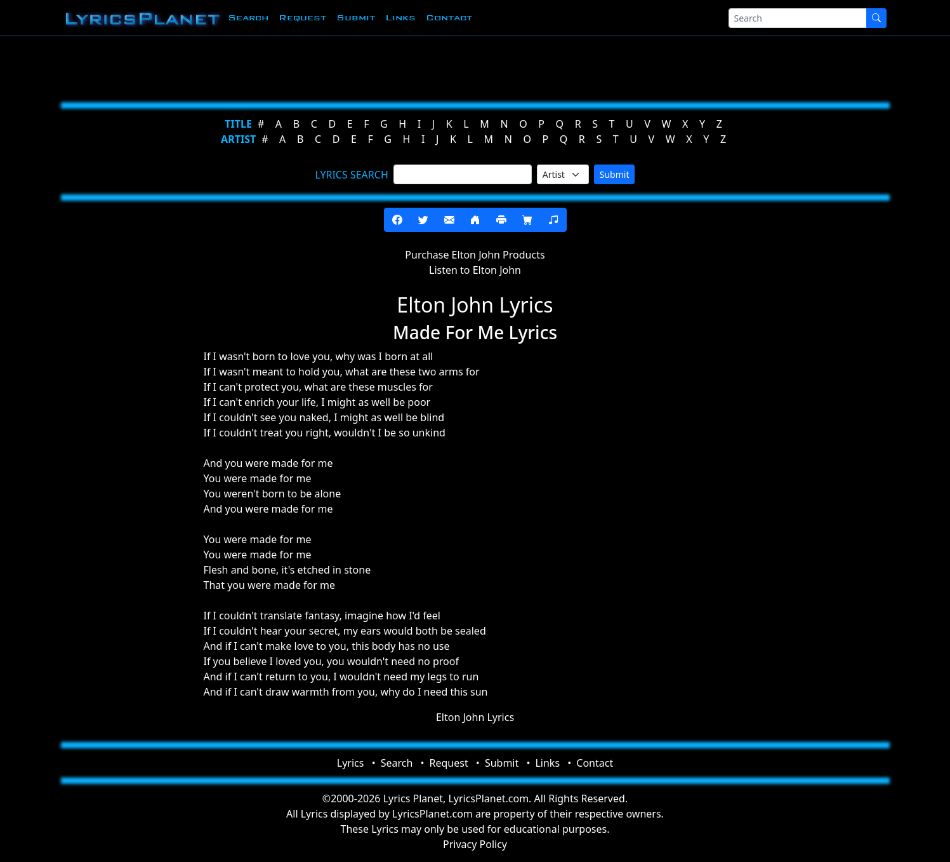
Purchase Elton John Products (474, 255)
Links (400, 17)
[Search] (798, 18)
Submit (355, 17)
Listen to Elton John (475, 270)
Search (248, 17)
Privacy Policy (475, 844)
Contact (449, 17)
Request (302, 17)
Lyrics (350, 763)
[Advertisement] (413, 66)
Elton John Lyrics (475, 717)
